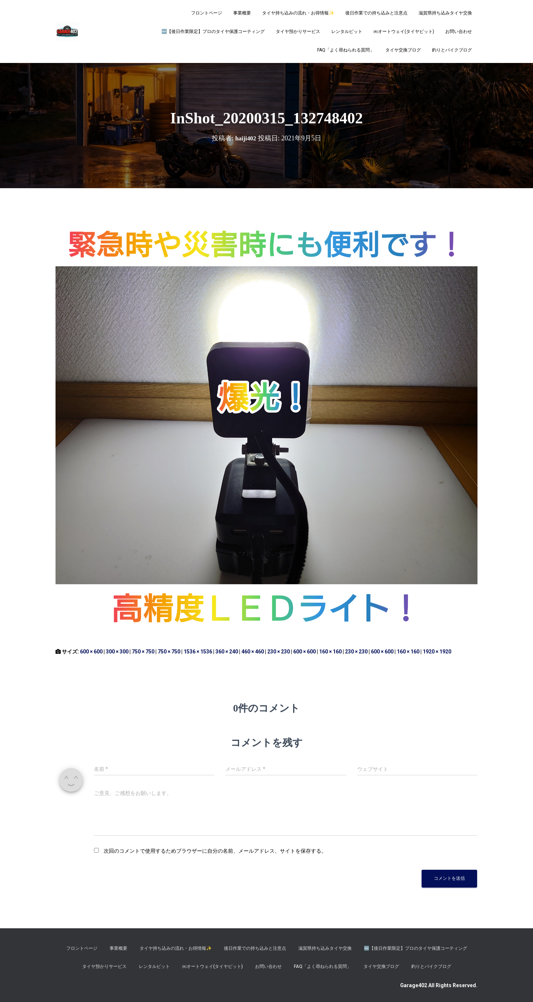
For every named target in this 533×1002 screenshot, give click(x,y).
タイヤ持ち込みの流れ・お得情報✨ (298, 13)
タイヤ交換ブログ (403, 50)
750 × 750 (143, 652)
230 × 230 (278, 652)
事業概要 (242, 13)
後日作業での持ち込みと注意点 (376, 13)
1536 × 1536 (198, 652)
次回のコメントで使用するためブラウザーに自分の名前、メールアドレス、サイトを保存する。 (215, 851)
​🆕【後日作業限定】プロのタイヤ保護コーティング (213, 31)
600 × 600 (91, 652)
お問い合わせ (458, 31)
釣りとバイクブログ (452, 50)
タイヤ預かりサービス (298, 31)
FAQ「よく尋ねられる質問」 (345, 50)
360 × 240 (226, 652)
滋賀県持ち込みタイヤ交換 (445, 13)
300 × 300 (117, 652)
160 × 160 (330, 652)
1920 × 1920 (437, 652)
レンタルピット (346, 31)
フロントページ (206, 13)
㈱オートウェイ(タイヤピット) (403, 31)
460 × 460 (252, 652)
